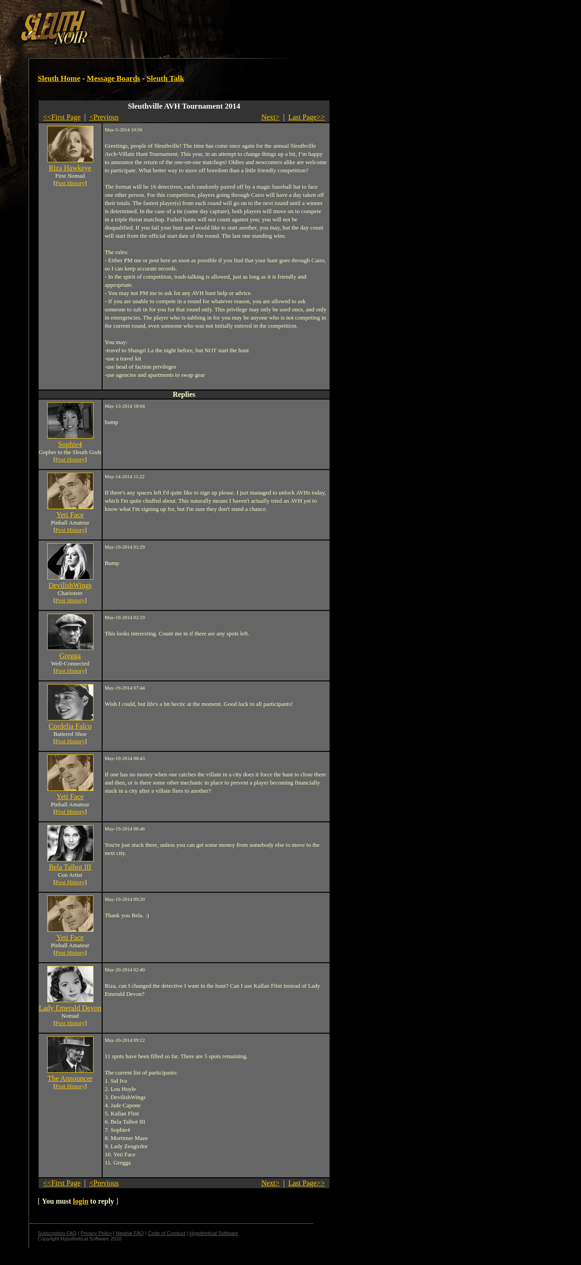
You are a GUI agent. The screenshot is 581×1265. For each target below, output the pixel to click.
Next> (270, 117)
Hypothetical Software (213, 1233)
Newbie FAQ (130, 1233)
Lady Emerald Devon (70, 1008)
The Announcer (70, 1078)
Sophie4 (70, 444)
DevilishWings (70, 585)
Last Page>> (306, 117)
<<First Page (62, 117)
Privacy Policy (96, 1233)
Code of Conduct (167, 1233)
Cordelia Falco (70, 726)
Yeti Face (70, 515)
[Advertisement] (157, 24)
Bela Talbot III (70, 867)
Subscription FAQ (57, 1233)
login (81, 1201)
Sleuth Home (59, 78)
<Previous (104, 117)
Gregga (70, 656)
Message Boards (113, 78)
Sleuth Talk (165, 78)
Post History (70, 183)
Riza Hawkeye (70, 168)
